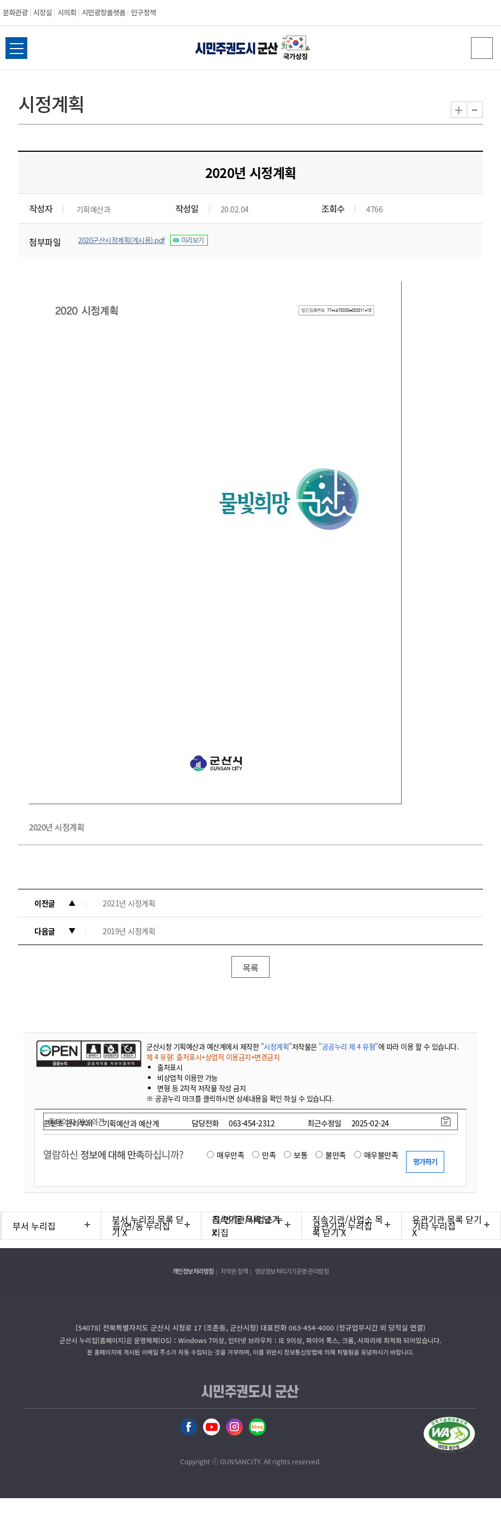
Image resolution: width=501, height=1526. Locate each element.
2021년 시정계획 (129, 903)
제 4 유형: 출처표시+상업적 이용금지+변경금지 (212, 1057)
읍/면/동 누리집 (141, 1225)
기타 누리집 (434, 1225)
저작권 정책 (234, 1271)
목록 (250, 967)
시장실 (42, 12)
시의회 (66, 12)
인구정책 (143, 12)
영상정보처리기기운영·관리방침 (292, 1271)
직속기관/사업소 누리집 (247, 1226)
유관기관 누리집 (342, 1225)
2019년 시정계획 (129, 930)
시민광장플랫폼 (104, 12)
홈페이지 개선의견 (76, 1121)
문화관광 (15, 12)
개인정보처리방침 (193, 1271)
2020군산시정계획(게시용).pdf (121, 240)
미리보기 (192, 240)
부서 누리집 (34, 1225)
